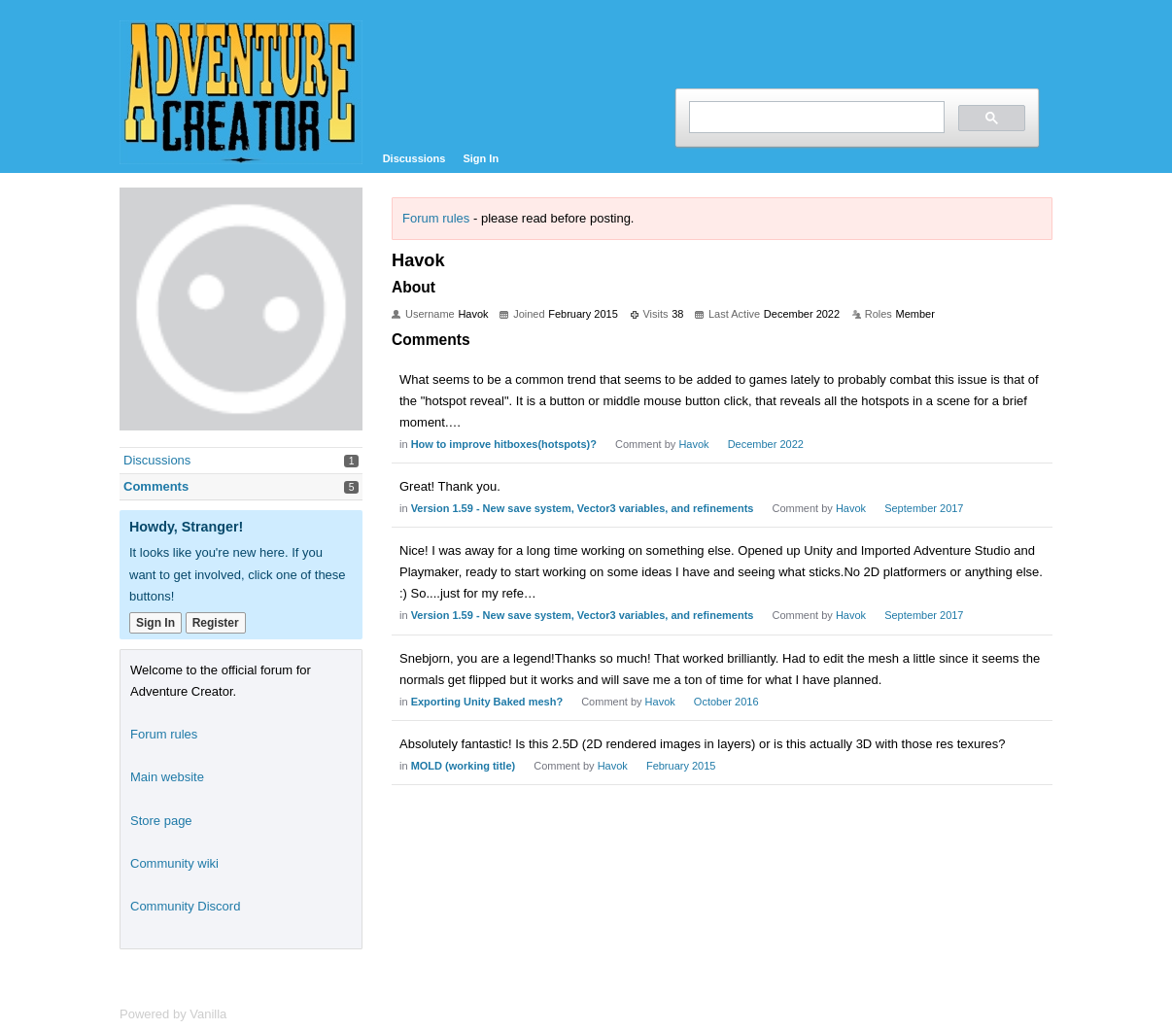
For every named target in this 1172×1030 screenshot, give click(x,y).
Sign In (481, 158)
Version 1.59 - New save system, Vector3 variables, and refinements (582, 508)
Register (215, 623)
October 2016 (726, 701)
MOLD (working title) (463, 766)
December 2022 (766, 444)
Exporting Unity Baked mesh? (487, 701)
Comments (156, 486)
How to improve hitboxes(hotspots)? (504, 444)
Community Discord (185, 906)
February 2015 (681, 766)
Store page (161, 820)
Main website (167, 777)
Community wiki (174, 863)
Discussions (414, 158)
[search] (815, 117)
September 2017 (923, 508)
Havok (693, 444)
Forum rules (435, 218)
